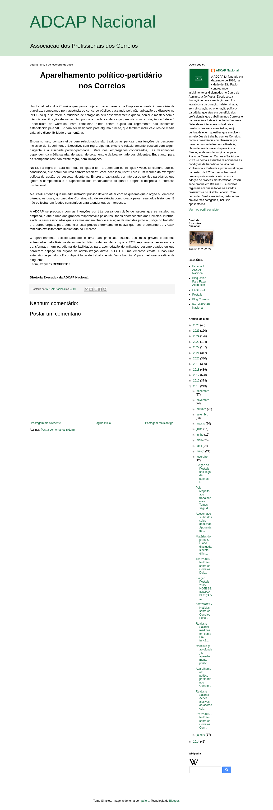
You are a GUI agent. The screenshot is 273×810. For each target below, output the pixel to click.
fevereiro (202, 456)
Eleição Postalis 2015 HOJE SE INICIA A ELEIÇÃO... (204, 588)
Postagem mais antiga (159, 423)
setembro (202, 414)
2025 (196, 330)
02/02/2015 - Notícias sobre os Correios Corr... (204, 721)
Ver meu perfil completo (204, 209)
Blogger (174, 800)
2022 (196, 347)
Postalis (197, 294)
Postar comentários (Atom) (58, 429)
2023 (196, 342)
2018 (196, 369)
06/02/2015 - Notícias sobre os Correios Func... (204, 611)
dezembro (202, 391)
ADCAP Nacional (93, 22)
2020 (196, 358)
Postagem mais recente (46, 423)
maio (199, 440)
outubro (201, 409)
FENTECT (198, 290)
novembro (202, 400)
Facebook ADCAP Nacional (198, 270)
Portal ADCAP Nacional (201, 306)
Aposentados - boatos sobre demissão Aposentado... (204, 522)
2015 (196, 386)
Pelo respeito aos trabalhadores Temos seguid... (203, 498)
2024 (196, 336)
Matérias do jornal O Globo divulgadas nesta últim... (203, 545)
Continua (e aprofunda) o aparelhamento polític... (204, 655)
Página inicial (103, 423)
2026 (196, 325)
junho (200, 434)
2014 (196, 741)
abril (199, 445)
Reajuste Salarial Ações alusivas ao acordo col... (204, 700)
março (200, 451)
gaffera (144, 800)
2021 (196, 353)
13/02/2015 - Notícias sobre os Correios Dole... (204, 566)
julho (199, 429)
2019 (196, 364)
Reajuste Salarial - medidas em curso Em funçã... (203, 632)
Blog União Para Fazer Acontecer (199, 281)
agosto (201, 423)
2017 (196, 375)
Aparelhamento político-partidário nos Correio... (204, 677)
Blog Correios (201, 299)
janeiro (201, 734)
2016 (196, 380)
